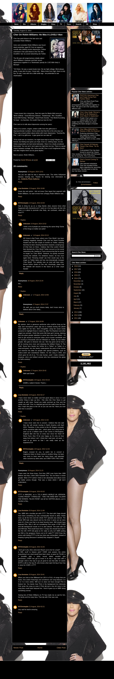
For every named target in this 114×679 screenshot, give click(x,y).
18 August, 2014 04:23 (42, 380)
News (16, 24)
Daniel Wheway (26, 160)
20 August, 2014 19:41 (37, 574)
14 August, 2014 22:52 (38, 224)
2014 (76, 278)
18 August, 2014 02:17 (37, 395)
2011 (76, 318)
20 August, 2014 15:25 (37, 547)
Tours (69, 24)
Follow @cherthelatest (89, 183)
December (77, 281)
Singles (43, 24)
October (77, 287)
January (77, 308)
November (77, 284)
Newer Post (18, 648)
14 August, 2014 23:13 (41, 235)
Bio (24, 24)
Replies (23, 220)
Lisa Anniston (23, 188)
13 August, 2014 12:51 (35, 172)
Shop (95, 24)
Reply (20, 182)
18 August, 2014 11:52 (41, 420)
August (76, 293)
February (77, 305)
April (75, 299)
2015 (76, 275)
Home (39, 648)
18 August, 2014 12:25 (42, 449)
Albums (33, 24)
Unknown (26, 224)
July (75, 296)
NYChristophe (23, 203)
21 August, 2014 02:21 (37, 606)
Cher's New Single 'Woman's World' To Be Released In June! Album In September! (90, 114)
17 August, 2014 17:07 (40, 304)
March (76, 302)
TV (61, 24)
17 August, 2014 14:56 (41, 295)
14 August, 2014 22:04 (37, 203)
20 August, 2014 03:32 (37, 491)
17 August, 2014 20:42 (38, 370)
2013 (76, 312)
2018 (76, 266)
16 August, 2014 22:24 (35, 281)
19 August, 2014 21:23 (35, 470)
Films (53, 24)
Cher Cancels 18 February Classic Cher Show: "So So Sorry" (89, 146)
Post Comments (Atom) (44, 655)
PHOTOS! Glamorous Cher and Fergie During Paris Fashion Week (89, 97)
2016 (76, 272)
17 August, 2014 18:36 (36, 321)
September (78, 290)
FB (87, 24)
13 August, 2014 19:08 (37, 188)
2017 (76, 269)
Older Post (61, 648)
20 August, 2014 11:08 (37, 510)
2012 (76, 315)
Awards (78, 24)
